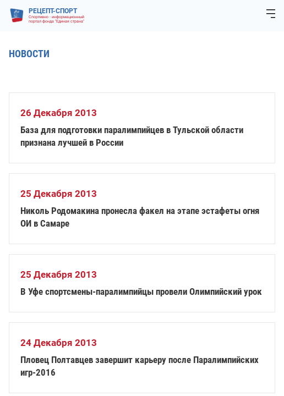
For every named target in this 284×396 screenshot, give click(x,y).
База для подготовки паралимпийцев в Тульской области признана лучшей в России (131, 136)
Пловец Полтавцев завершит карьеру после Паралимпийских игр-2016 (139, 366)
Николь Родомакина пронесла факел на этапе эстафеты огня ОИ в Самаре (139, 217)
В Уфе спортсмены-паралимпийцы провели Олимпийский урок (141, 291)
